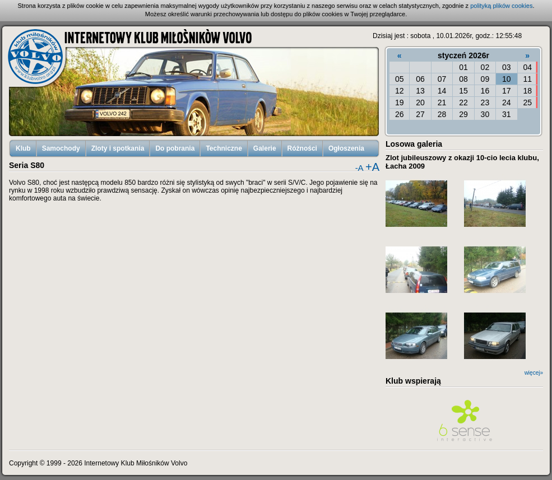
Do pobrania (174, 148)
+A (372, 167)
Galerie (264, 148)
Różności (302, 148)
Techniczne (224, 148)
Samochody (61, 148)
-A (359, 168)
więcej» (534, 373)
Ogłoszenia (346, 148)
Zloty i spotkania (118, 148)
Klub (23, 148)
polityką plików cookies (501, 5)
